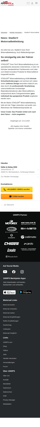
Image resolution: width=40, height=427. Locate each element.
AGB (4, 396)
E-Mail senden (16, 196)
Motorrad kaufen (9, 305)
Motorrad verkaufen (10, 309)
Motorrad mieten (9, 313)
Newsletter (7, 384)
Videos (5, 350)
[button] (32, 3)
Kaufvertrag (7, 325)
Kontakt (6, 380)
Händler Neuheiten (15, 32)
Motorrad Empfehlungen (11, 317)
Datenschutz (7, 392)
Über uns (6, 376)
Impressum (7, 388)
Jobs (4, 354)
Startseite (4, 32)
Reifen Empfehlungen (10, 321)
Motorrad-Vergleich (10, 333)
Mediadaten (7, 404)
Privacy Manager (9, 400)
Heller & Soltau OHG (9, 167)
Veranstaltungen (9, 362)
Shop (5, 346)
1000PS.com (7, 342)
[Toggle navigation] (36, 3)
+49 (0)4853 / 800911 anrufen (17, 189)
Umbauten (6, 329)
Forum (5, 366)
